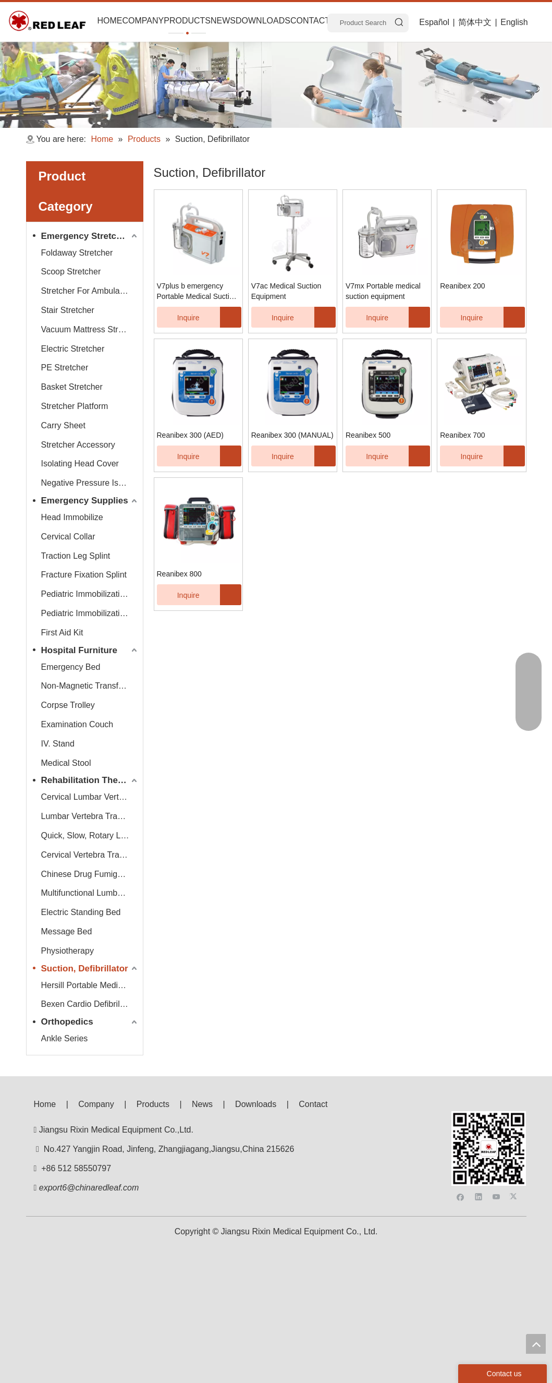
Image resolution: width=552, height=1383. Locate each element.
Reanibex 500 (368, 435)
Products (153, 1104)
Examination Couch (77, 724)
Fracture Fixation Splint (84, 574)
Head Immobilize (72, 517)
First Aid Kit (62, 632)
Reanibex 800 (179, 574)
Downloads (255, 1104)
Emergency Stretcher (85, 236)
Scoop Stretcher (71, 271)
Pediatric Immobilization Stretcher (90, 594)
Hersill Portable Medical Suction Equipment (90, 985)
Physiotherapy (67, 950)
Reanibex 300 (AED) (190, 435)
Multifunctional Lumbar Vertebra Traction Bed (90, 892)
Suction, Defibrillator (84, 968)
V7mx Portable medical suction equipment (383, 291)
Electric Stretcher (73, 348)
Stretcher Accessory (78, 444)
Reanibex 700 (462, 435)
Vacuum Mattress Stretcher (90, 329)
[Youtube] (496, 1138)
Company (96, 1104)
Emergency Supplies (84, 501)
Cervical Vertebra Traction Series (90, 854)
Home (45, 1104)
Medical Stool (66, 763)
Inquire (178, 317)
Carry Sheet (63, 425)
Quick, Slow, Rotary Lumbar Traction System (90, 835)
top (536, 1344)
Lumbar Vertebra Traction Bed (90, 816)
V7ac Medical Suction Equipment (286, 291)
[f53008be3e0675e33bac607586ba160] (489, 1119)
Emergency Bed (71, 667)
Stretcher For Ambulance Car (90, 290)
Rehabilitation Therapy (89, 780)
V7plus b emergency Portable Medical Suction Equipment (197, 292)
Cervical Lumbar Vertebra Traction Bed (90, 796)
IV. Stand (58, 743)
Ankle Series (64, 1038)
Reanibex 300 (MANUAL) (292, 435)
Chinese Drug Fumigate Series (90, 874)
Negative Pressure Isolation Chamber (90, 482)
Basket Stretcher (72, 386)
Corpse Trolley (68, 705)
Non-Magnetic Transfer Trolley (90, 685)
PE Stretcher (65, 367)
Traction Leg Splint (76, 555)
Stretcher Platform (74, 406)
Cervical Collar (68, 536)
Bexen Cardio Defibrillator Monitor (90, 1004)
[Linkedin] (478, 1138)
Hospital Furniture (79, 650)
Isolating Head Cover (80, 463)
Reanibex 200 (462, 286)
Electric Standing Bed (81, 912)
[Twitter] (514, 1138)
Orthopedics (67, 1022)
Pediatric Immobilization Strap (90, 613)
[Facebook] (460, 1138)
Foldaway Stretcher (77, 252)
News (202, 1104)
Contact (313, 1104)
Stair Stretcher (67, 310)
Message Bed (66, 931)
